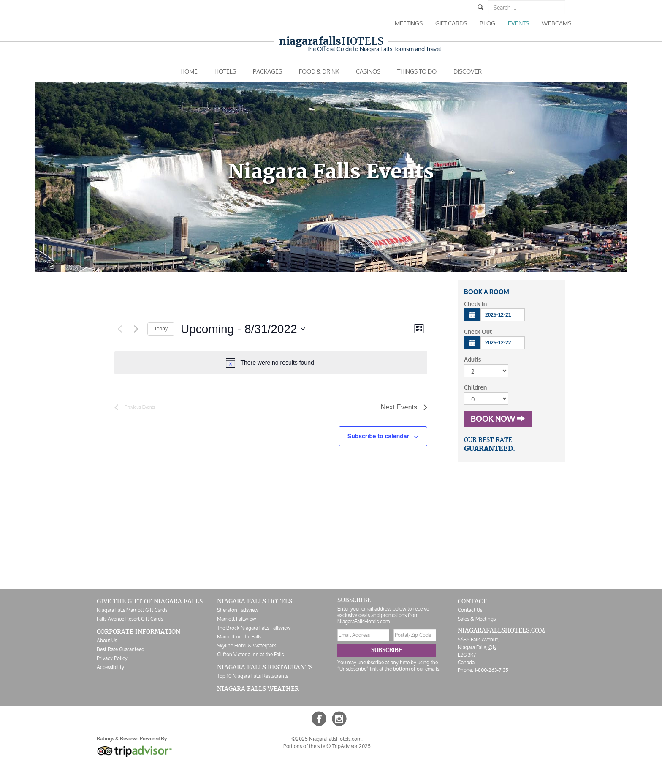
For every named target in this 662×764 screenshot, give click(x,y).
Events (518, 23)
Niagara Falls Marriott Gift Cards (132, 610)
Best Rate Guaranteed (120, 649)
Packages (267, 71)
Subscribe (386, 650)
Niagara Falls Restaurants (264, 667)
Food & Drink (319, 71)
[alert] (270, 362)
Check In (475, 304)
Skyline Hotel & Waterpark (246, 645)
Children (475, 388)
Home (189, 71)
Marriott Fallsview (236, 619)
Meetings (409, 23)
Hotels (331, 41)
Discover (467, 71)
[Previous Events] (119, 329)
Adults (472, 360)
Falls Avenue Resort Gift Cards (130, 619)
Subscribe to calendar (378, 436)
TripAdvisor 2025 (351, 746)
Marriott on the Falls (239, 636)
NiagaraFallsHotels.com (501, 630)
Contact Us (470, 610)
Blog (487, 23)
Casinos (368, 71)
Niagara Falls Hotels (254, 601)
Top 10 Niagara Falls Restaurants (252, 676)
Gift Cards (451, 23)
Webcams (556, 23)
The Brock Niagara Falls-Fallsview (253, 627)
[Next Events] (136, 329)
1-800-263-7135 (491, 670)
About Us (107, 640)
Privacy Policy (112, 658)
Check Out (478, 332)
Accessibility (110, 667)
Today (161, 329)
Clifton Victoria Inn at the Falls (250, 654)
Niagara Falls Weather (258, 689)
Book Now (498, 419)
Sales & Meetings (477, 619)
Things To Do (417, 71)
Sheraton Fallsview (237, 610)
